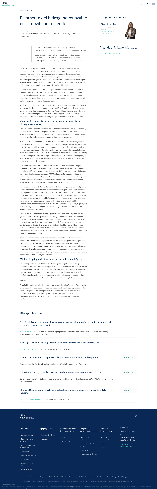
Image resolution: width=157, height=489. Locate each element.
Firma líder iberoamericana (106, 430)
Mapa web (27, 481)
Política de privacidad (53, 481)
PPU (102, 448)
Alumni (43, 443)
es (141, 4)
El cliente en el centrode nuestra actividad (68, 430)
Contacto (79, 486)
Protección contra (98, 481)
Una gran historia (27, 435)
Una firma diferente (27, 429)
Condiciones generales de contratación (120, 481)
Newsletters (85, 450)
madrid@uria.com (126, 446)
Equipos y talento (46, 429)
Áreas (63, 437)
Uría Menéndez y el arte (29, 456)
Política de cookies (39, 481)
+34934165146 (105, 33)
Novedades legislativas (89, 454)
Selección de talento (48, 435)
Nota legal (71, 486)
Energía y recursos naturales (112, 53)
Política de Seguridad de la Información (75, 481)
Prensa (87, 486)
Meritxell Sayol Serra (26, 31)
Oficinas (104, 444)
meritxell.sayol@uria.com (108, 31)
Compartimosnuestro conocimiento (88, 430)
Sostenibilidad (26, 459)
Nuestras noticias (27, 470)
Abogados (44, 439)
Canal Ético (25, 452)
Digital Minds (65, 441)
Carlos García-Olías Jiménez (30, 400)
